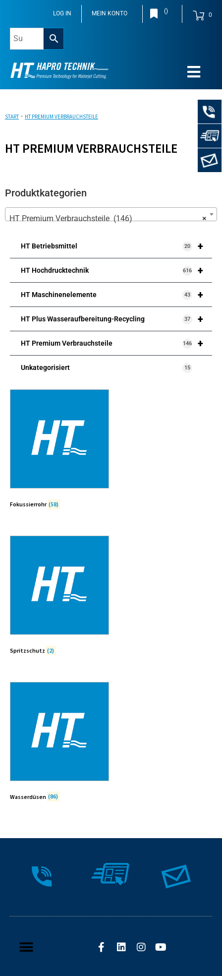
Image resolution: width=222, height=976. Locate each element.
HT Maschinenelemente (116, 294)
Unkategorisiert (106, 368)
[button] (26, 947)
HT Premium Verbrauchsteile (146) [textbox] (108, 219)
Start (12, 116)
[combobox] (111, 214)
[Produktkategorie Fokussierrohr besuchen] (59, 450)
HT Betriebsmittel (116, 246)
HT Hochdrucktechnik (116, 270)
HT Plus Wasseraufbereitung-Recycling (116, 319)
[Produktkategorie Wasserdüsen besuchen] (59, 743)
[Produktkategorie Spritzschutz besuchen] (59, 597)
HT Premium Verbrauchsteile (116, 343)
